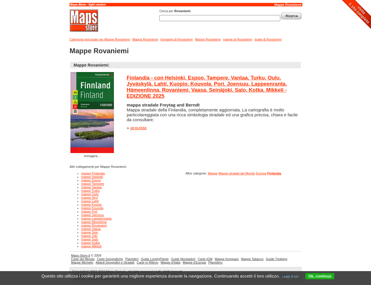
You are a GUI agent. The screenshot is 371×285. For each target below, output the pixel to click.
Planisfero (215, 262)
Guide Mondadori (183, 259)
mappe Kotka (90, 242)
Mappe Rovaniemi (287, 4)
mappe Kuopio (91, 204)
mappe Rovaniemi (94, 225)
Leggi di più (290, 276)
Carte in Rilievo (147, 262)
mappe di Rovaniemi (237, 39)
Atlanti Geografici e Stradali (115, 262)
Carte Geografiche (110, 259)
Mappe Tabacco (252, 259)
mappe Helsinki (92, 177)
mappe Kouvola (92, 208)
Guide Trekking (276, 259)
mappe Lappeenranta (96, 218)
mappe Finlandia (93, 173)
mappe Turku (90, 190)
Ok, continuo (319, 276)
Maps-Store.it (80, 255)
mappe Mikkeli (91, 246)
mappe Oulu (90, 194)
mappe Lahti (90, 201)
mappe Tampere (92, 183)
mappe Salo (89, 239)
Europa (261, 173)
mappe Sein (89, 232)
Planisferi (131, 259)
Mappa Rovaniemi (145, 39)
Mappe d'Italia (170, 262)
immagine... (92, 115)
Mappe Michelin (82, 262)
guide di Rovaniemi (268, 39)
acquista (138, 127)
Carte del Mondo (82, 259)
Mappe (213, 173)
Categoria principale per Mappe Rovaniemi (100, 39)
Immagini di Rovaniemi (176, 39)
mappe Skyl (89, 197)
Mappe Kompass (227, 259)
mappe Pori (89, 211)
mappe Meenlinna (93, 222)
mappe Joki (89, 236)
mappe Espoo (91, 180)
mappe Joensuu (92, 215)
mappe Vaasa (91, 229)
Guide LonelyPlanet (155, 259)
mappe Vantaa (91, 187)
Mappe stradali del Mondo (237, 173)
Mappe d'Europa (194, 262)
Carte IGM (205, 259)
